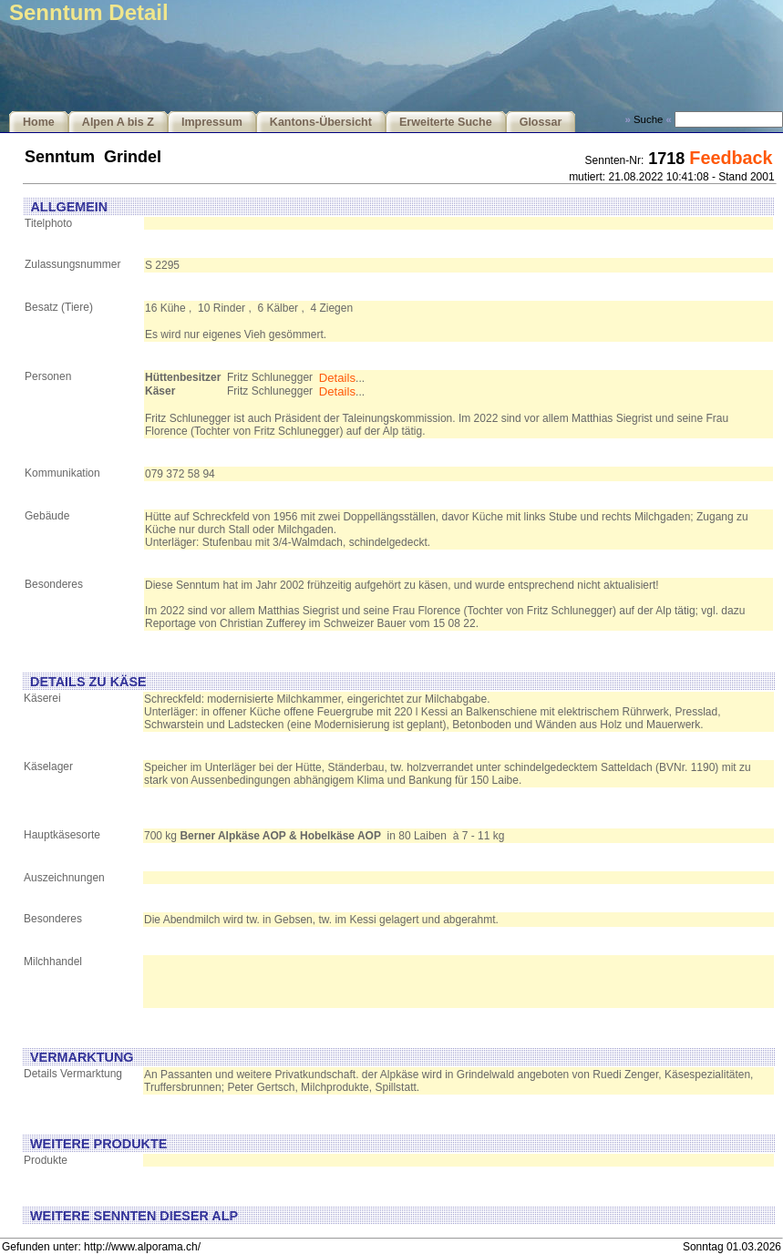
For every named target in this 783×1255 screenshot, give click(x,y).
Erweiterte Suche (445, 122)
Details (337, 378)
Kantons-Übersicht (321, 122)
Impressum (211, 122)
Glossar (541, 122)
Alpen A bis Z (118, 122)
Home (39, 122)
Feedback (730, 158)
